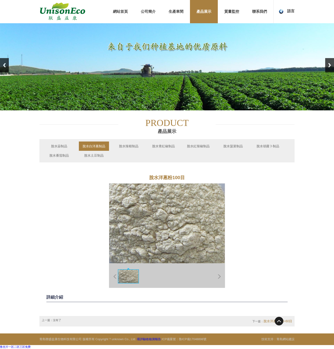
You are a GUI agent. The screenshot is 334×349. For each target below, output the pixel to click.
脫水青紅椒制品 (163, 146)
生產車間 (176, 11)
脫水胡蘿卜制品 (268, 146)
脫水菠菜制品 (233, 146)
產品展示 (203, 11)
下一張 (219, 276)
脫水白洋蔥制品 (94, 146)
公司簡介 (148, 11)
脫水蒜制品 (59, 146)
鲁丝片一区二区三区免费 (15, 347)
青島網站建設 (285, 339)
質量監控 (231, 11)
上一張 (115, 276)
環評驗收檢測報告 (149, 339)
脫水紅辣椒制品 (198, 146)
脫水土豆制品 (94, 155)
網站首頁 (120, 11)
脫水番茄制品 (59, 155)
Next (329, 65)
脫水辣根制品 (128, 146)
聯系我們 (259, 11)
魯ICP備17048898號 (192, 339)
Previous (4, 65)
